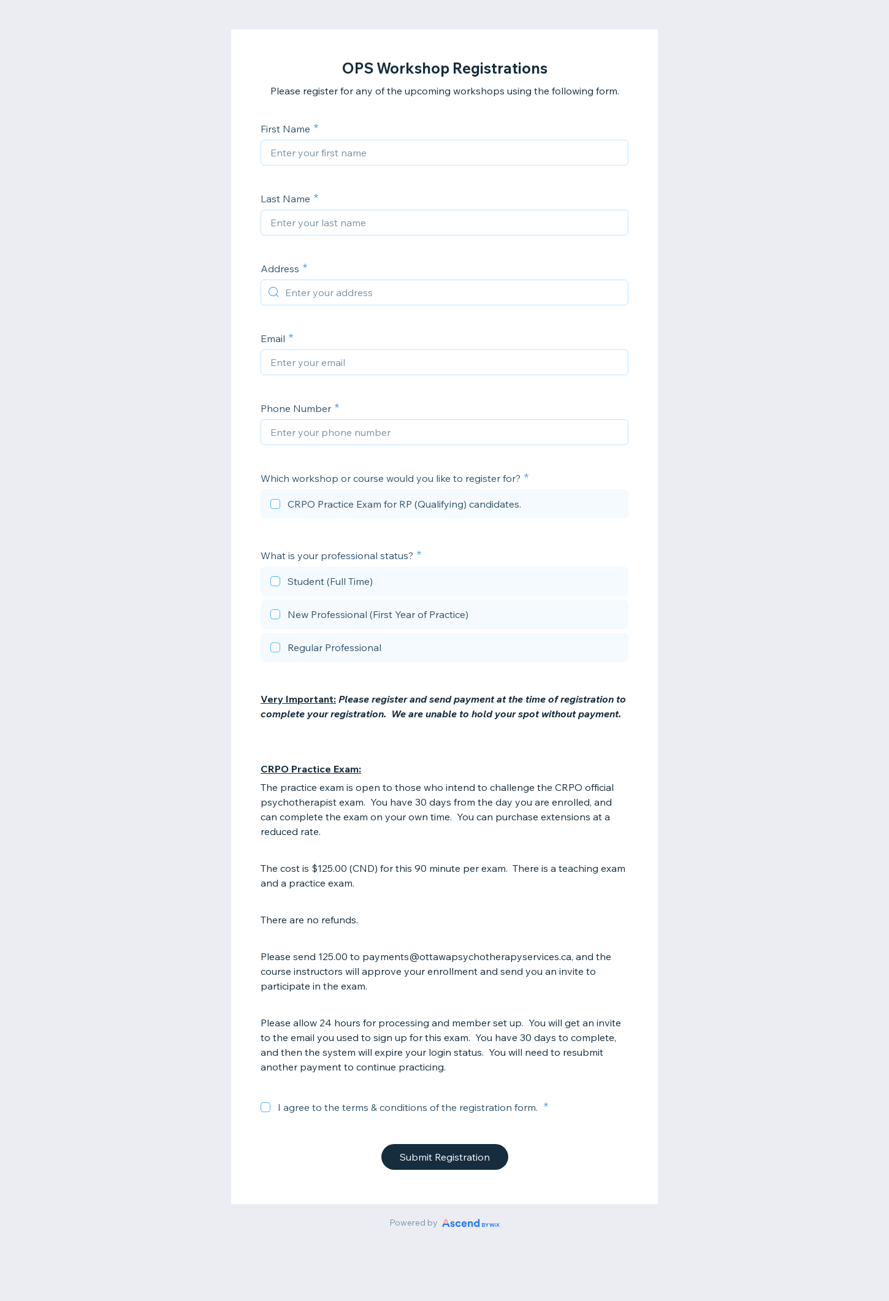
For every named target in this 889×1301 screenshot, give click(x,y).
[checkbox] (444, 505)
